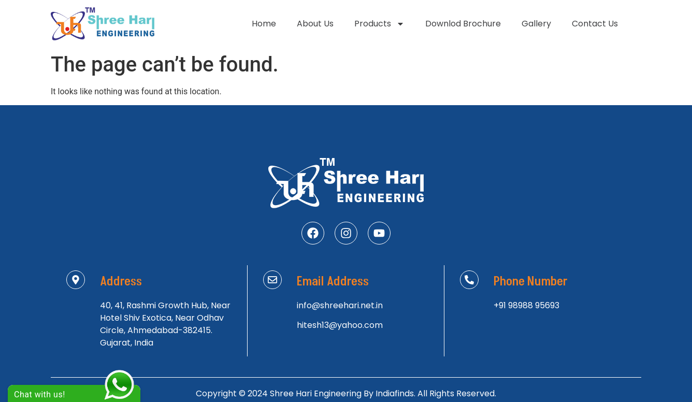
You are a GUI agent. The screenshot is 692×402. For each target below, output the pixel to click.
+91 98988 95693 (526, 305)
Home (264, 24)
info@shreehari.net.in (340, 305)
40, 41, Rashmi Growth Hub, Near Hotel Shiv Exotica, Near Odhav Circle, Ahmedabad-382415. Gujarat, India (165, 324)
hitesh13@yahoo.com (340, 325)
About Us (315, 24)
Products (379, 24)
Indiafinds (395, 393)
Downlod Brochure (463, 24)
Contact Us (595, 24)
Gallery (536, 24)
